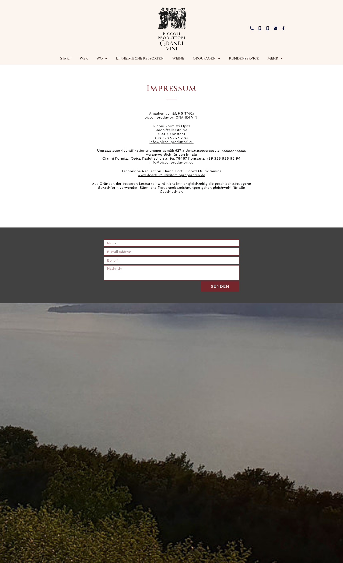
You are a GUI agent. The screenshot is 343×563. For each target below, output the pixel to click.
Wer (84, 58)
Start (65, 58)
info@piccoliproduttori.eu (171, 162)
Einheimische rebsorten (140, 58)
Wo (101, 58)
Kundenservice (244, 58)
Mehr (275, 58)
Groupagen (206, 58)
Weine (178, 58)
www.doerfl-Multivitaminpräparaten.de (171, 175)
